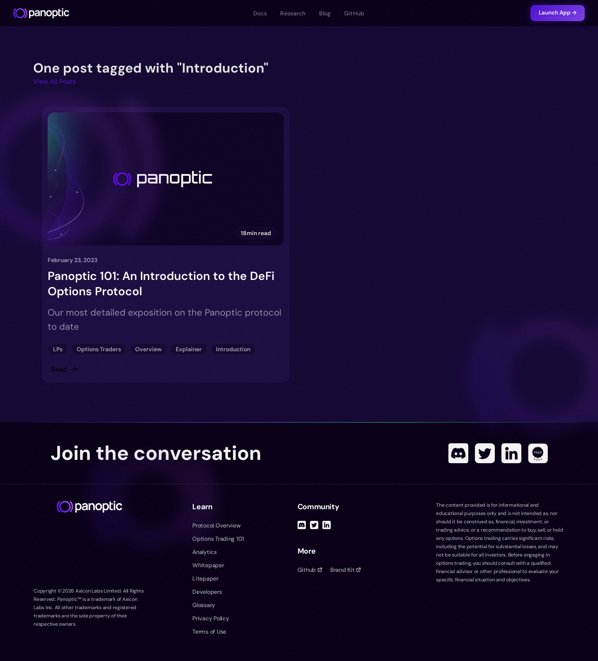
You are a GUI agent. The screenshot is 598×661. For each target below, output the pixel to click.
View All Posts (54, 81)
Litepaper (205, 578)
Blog (325, 13)
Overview (148, 349)
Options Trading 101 (218, 538)
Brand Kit (345, 570)
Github (310, 570)
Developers (207, 591)
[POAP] (538, 453)
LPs (58, 349)
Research (292, 13)
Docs (260, 13)
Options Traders (99, 349)
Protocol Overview (216, 525)
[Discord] (458, 453)
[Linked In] (511, 453)
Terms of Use (209, 631)
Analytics (204, 552)
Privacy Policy (210, 618)
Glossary (203, 605)
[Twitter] (485, 453)
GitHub (354, 13)
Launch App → (557, 12)
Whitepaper (208, 565)
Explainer (189, 349)
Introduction (233, 349)
